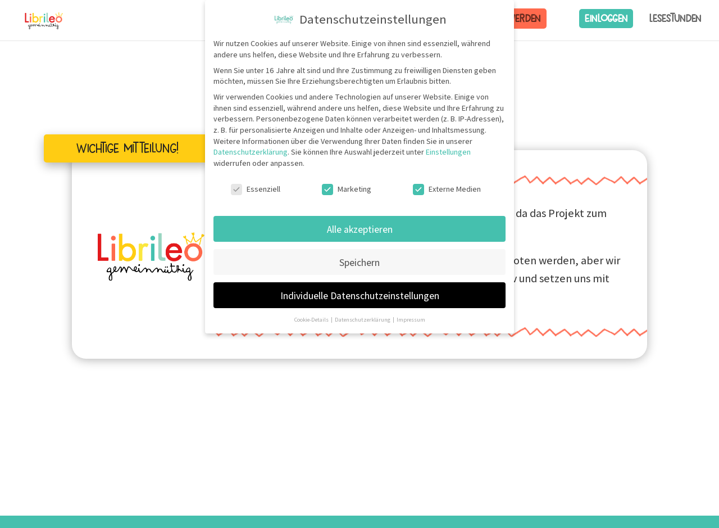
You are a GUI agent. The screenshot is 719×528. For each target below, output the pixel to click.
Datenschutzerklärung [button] (363, 319)
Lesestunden (675, 18)
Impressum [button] (411, 319)
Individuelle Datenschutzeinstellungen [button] (359, 295)
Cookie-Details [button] (312, 319)
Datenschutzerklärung (250, 152)
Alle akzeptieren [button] (360, 229)
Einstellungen (448, 152)
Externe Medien (447, 189)
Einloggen (606, 18)
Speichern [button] (359, 262)
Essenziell (255, 189)
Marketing (346, 189)
